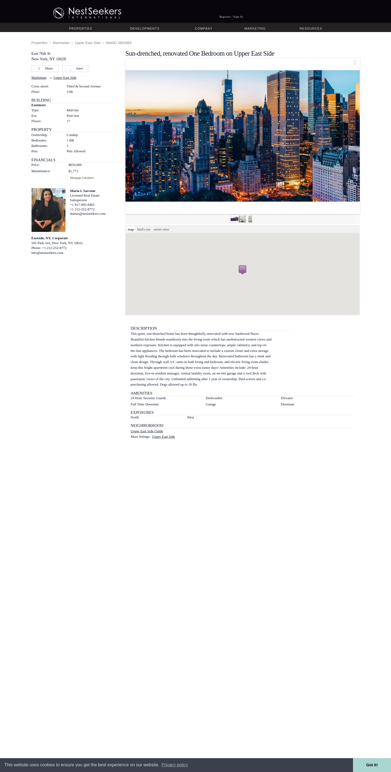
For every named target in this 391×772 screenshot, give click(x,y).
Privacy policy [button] (175, 764)
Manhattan (61, 43)
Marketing (255, 28)
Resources (310, 28)
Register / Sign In (231, 16)
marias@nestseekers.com (88, 214)
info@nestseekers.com (47, 253)
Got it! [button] (372, 765)
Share (45, 68)
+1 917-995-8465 (82, 205)
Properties (80, 28)
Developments (144, 28)
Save (75, 68)
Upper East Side (88, 43)
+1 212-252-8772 (82, 209)
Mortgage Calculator (82, 177)
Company (204, 28)
